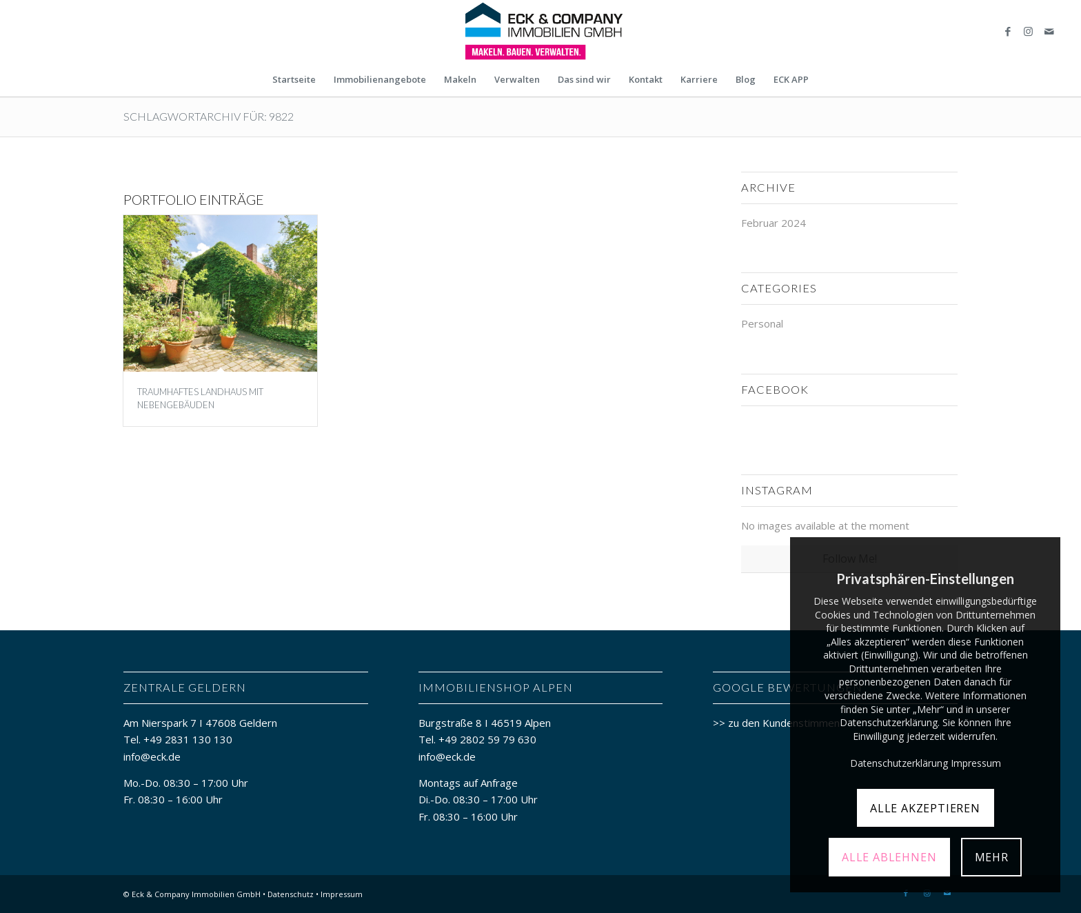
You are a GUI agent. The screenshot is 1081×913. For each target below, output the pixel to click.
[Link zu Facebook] (1008, 31)
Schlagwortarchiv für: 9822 (208, 116)
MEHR (992, 857)
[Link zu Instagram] (1028, 31)
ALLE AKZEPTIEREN (925, 808)
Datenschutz (290, 894)
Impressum (342, 894)
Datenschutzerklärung (899, 763)
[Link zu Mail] (1049, 31)
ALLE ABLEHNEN (889, 857)
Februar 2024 (773, 223)
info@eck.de (152, 756)
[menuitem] (294, 79)
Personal (762, 323)
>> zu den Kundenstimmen (776, 723)
